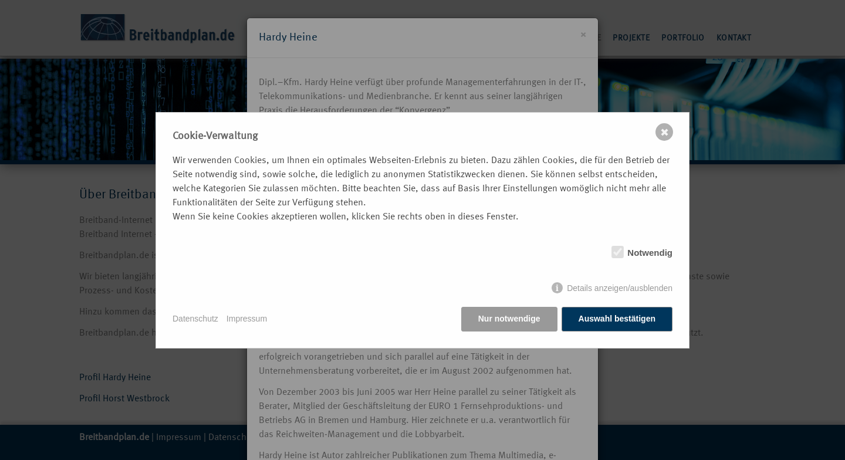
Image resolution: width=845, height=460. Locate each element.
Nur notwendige (509, 318)
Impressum (247, 318)
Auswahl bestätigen (617, 318)
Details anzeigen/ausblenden (619, 288)
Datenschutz (195, 318)
